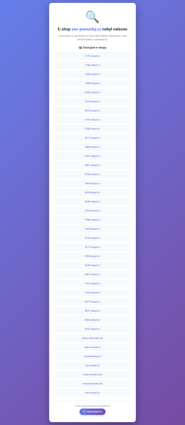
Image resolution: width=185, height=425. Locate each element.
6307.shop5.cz (92, 274)
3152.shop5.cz (92, 119)
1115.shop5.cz (92, 56)
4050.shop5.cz (92, 192)
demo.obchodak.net (92, 338)
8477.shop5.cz (92, 301)
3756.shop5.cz (92, 174)
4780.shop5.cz (92, 219)
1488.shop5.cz (92, 83)
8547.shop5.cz (92, 310)
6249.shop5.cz (92, 265)
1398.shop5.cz (92, 74)
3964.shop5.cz (92, 183)
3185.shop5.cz (92, 128)
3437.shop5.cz (92, 156)
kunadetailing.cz (92, 356)
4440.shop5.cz (92, 201)
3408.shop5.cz (92, 147)
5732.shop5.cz (92, 238)
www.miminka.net (92, 374)
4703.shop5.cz (92, 210)
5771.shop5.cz (92, 247)
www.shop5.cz (92, 392)
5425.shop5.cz (92, 229)
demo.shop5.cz (92, 347)
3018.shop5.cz (92, 101)
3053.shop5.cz (92, 110)
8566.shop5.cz (92, 320)
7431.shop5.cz (92, 283)
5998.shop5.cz (92, 256)
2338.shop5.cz (92, 92)
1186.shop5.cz (92, 65)
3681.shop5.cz (92, 165)
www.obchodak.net (92, 383)
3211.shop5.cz (92, 138)
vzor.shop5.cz (92, 365)
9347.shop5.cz (92, 329)
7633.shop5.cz (92, 292)
